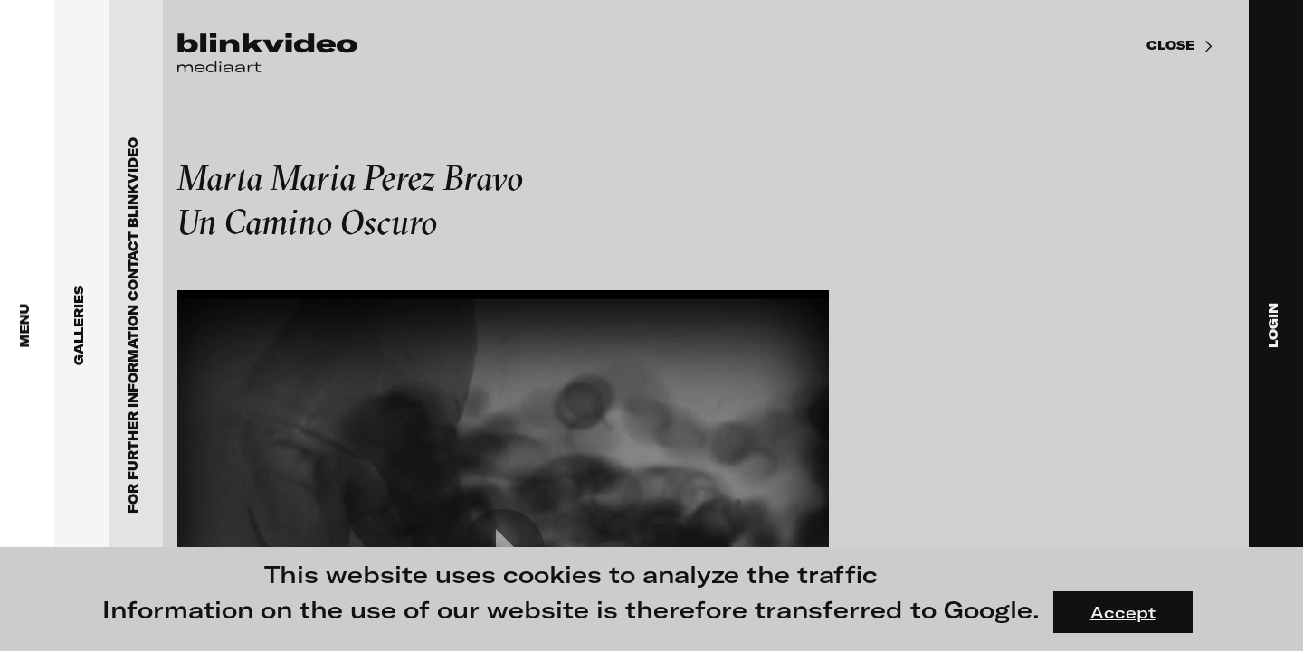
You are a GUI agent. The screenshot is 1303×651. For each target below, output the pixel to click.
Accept (1123, 612)
